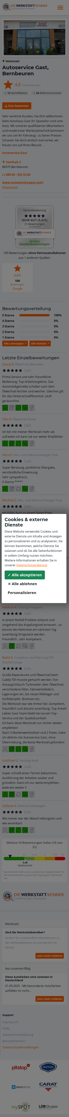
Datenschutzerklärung (31, 565)
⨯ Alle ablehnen (22, 583)
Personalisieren (22, 592)
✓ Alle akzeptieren (25, 574)
